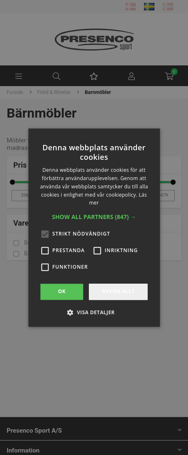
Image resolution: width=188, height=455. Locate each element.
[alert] (94, 227)
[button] (94, 217)
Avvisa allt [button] (118, 291)
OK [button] (62, 291)
